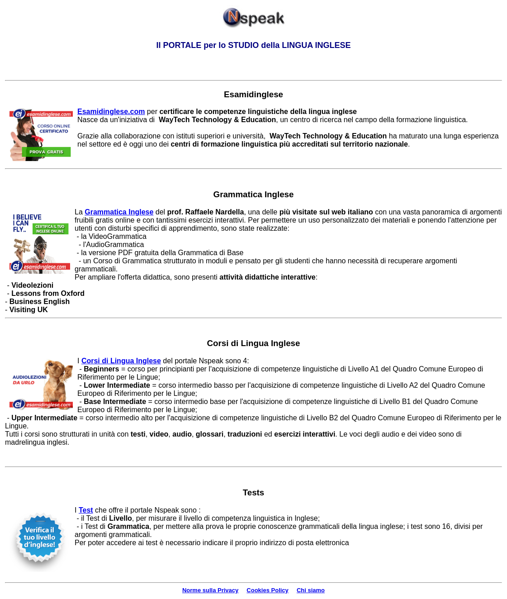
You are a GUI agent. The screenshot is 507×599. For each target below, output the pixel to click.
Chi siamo (311, 590)
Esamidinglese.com (111, 111)
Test (86, 510)
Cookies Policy (267, 590)
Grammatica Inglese (119, 212)
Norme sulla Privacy (210, 590)
